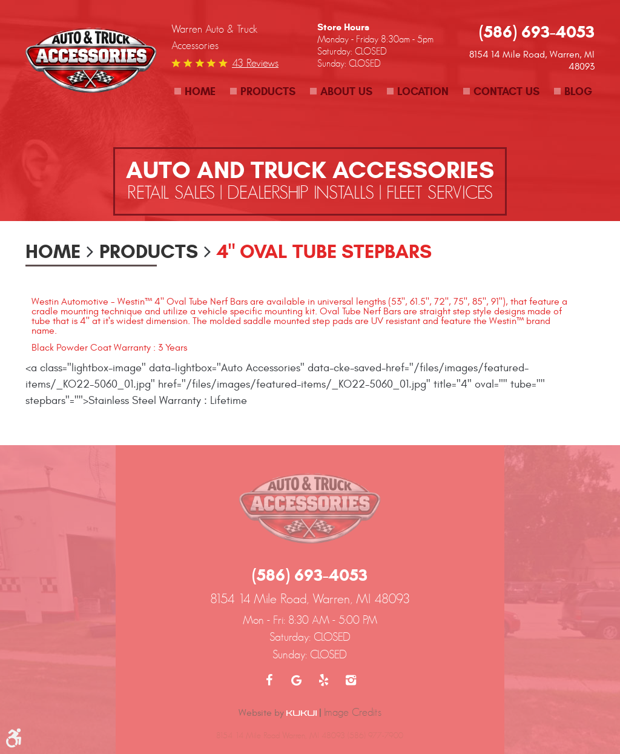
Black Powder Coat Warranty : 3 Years (109, 347)
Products (267, 91)
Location (423, 91)
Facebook (269, 680)
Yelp (323, 680)
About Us (346, 91)
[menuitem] (195, 92)
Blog (578, 91)
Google (296, 680)
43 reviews (255, 63)
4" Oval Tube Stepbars (324, 251)
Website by (278, 712)
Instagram (350, 680)
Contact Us (506, 91)
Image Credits (352, 712)
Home (200, 91)
